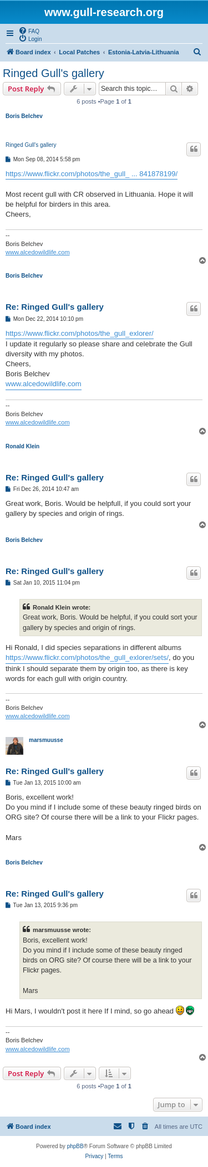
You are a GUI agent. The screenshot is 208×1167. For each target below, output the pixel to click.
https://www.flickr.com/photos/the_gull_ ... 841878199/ (91, 174)
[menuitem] (28, 30)
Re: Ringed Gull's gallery (55, 306)
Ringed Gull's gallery (53, 73)
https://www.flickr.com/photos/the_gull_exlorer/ (80, 333)
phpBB (75, 1146)
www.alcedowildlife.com (38, 252)
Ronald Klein (22, 446)
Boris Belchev (24, 116)
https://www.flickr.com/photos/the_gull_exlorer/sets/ (87, 657)
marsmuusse (46, 740)
